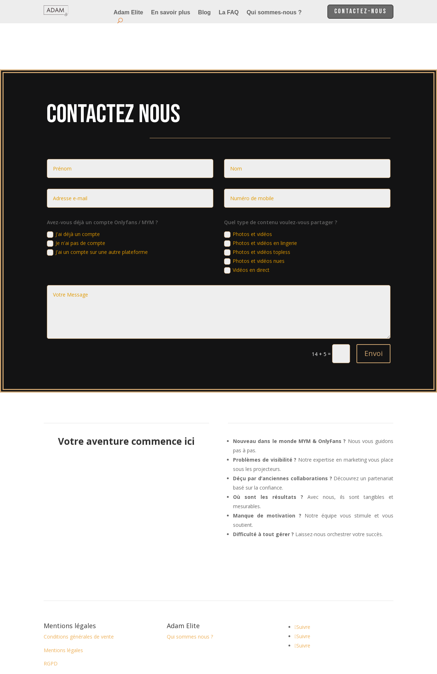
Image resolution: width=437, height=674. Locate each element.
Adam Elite (128, 12)
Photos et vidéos (248, 188)
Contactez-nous (356, 12)
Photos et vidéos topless (257, 206)
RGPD (51, 617)
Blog (204, 12)
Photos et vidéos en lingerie (260, 197)
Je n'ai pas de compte (76, 197)
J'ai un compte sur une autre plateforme (97, 206)
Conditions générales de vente (79, 590)
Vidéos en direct (247, 223)
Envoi (373, 307)
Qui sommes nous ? (190, 590)
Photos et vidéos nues (254, 214)
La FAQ (229, 12)
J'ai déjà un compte (73, 188)
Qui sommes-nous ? (274, 12)
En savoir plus (170, 12)
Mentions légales (63, 604)
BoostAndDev (233, 643)
